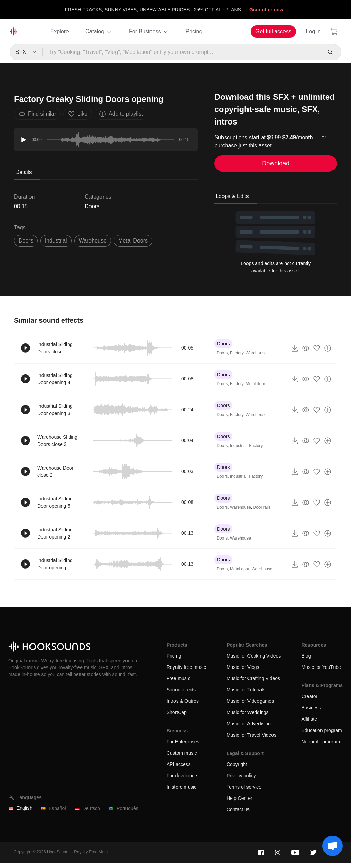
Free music (178, 678)
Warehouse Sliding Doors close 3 (57, 440)
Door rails (262, 507)
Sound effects (181, 690)
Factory (236, 353)
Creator (309, 696)
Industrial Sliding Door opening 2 (55, 533)
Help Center (239, 798)
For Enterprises (183, 741)
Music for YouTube (321, 667)
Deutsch (87, 809)
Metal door (255, 383)
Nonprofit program (320, 741)
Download (275, 163)
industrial (56, 241)
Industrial (238, 445)
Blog (306, 656)
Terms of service (244, 787)
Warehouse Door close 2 (55, 471)
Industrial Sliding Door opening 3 (55, 409)
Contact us (238, 809)
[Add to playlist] (327, 348)
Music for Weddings (248, 712)
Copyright (237, 764)
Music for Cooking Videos (254, 656)
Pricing (193, 31)
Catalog (98, 31)
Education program (321, 730)
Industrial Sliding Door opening (55, 564)
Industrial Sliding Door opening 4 (55, 379)
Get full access (273, 31)
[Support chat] (332, 846)
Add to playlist (121, 113)
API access (179, 764)
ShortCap (177, 712)
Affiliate (309, 719)
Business (311, 707)
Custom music (182, 753)
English (20, 808)
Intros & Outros (183, 701)
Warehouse (256, 353)
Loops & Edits (232, 196)
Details (23, 172)
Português (123, 809)
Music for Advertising (249, 723)
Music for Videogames (250, 701)
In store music (181, 787)
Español (53, 809)
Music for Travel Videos (251, 735)
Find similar (37, 113)
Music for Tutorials (246, 690)
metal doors (133, 241)
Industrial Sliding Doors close (55, 348)
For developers (182, 775)
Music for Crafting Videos (253, 678)
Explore (59, 31)
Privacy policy (241, 775)
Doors (92, 206)
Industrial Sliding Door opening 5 (55, 502)
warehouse (93, 241)
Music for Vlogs (243, 667)
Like (77, 113)
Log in (313, 31)
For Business (149, 31)
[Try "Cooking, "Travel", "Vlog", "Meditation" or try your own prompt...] (182, 52)
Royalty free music (186, 667)
